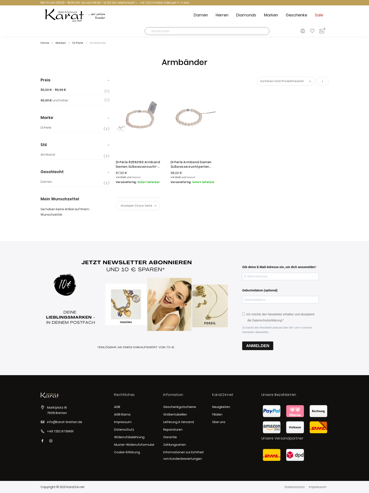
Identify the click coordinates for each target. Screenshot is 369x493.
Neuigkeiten (221, 407)
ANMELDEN (257, 345)
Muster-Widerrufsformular (134, 444)
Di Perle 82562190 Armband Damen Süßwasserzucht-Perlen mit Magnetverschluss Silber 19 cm (140, 164)
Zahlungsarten (174, 444)
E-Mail (183, 3)
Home (45, 43)
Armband (48, 154)
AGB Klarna (122, 414)
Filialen (217, 414)
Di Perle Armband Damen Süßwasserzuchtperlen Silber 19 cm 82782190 (191, 164)
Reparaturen (172, 429)
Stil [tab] (44, 144)
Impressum (123, 422)
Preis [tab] (45, 80)
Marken (61, 43)
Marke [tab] (47, 117)
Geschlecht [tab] (52, 171)
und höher (54, 100)
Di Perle (78, 43)
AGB (117, 407)
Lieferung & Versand (178, 422)
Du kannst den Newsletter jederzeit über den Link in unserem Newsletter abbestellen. (277, 330)
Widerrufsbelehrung (129, 437)
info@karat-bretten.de (64, 422)
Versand (136, 177)
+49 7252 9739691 (149, 3)
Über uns (218, 422)
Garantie (170, 437)
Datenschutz (124, 429)
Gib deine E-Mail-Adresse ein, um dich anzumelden (278, 267)
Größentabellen (175, 414)
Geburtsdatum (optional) (259, 290)
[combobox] (207, 31)
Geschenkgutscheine (179, 407)
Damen (46, 182)
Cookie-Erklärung (127, 452)
